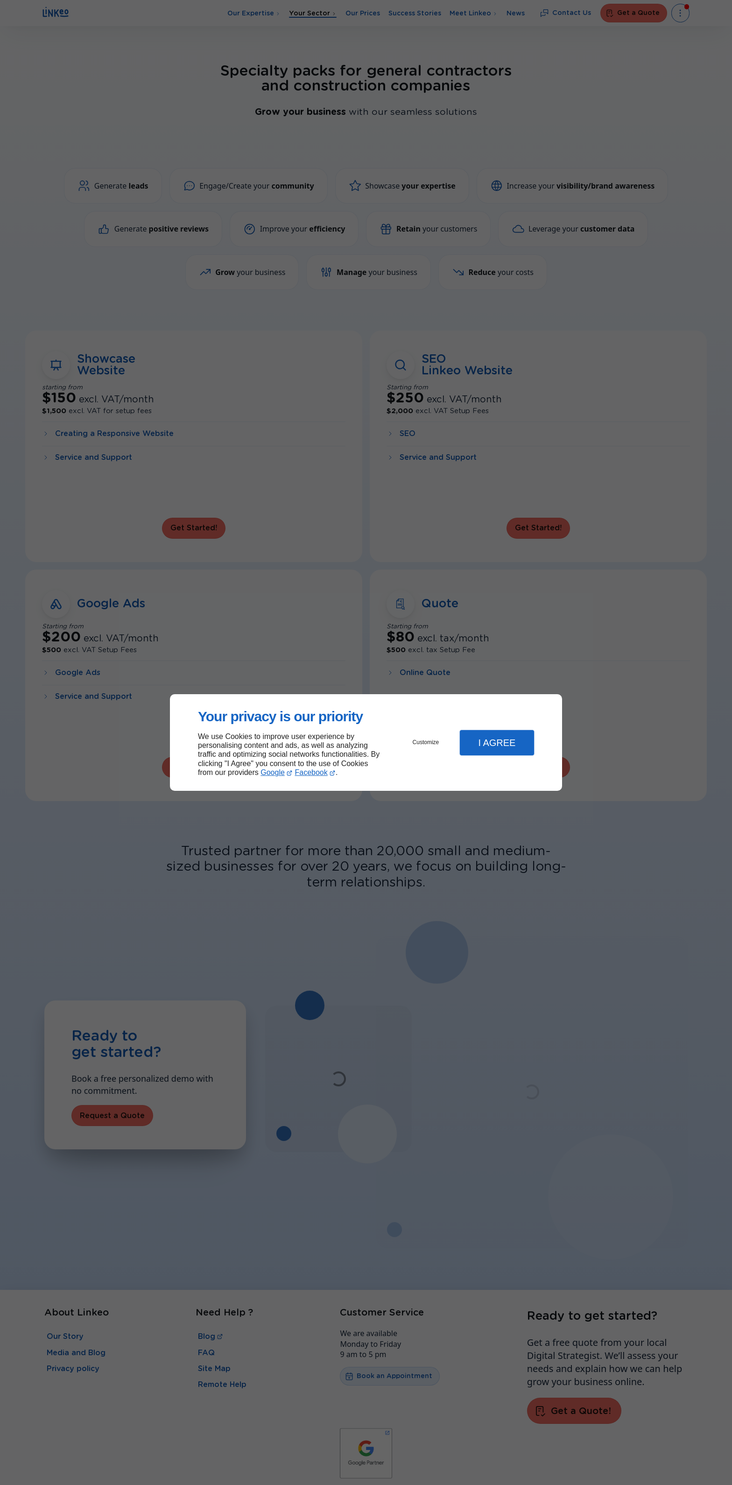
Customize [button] (426, 742)
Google (272, 772)
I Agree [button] (496, 743)
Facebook (311, 772)
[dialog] (366, 742)
